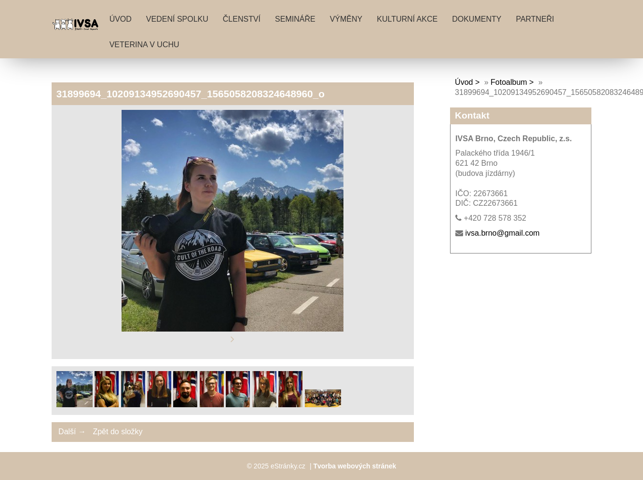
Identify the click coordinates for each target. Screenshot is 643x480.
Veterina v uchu (144, 44)
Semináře (295, 19)
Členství (241, 19)
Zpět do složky (117, 431)
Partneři (535, 19)
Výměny (346, 19)
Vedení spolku (177, 19)
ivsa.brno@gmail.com (502, 233)
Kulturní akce (407, 19)
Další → (72, 431)
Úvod (120, 19)
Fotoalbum (509, 82)
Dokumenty (476, 19)
